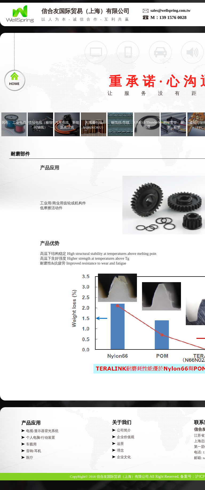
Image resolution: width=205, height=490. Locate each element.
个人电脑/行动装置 (40, 437)
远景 (120, 444)
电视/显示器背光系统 (42, 431)
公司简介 (124, 430)
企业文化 (124, 457)
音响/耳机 (33, 451)
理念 (120, 450)
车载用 (31, 444)
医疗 (29, 458)
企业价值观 (125, 437)
